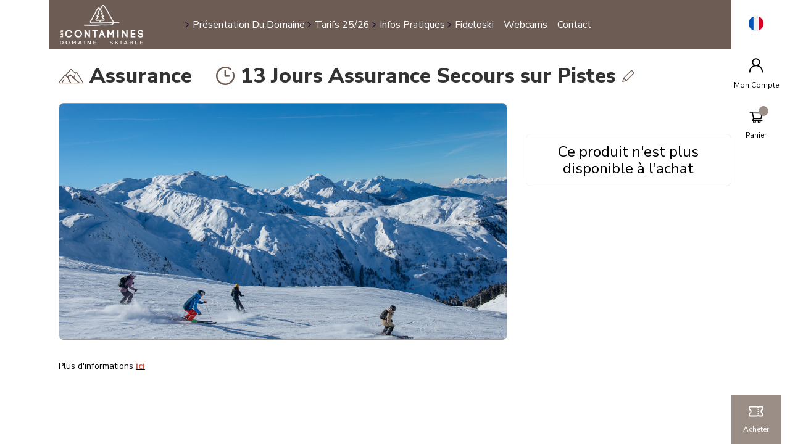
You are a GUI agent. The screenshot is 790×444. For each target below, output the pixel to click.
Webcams (525, 24)
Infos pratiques (412, 24)
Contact (574, 24)
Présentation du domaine (249, 24)
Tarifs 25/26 (342, 24)
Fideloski (474, 24)
